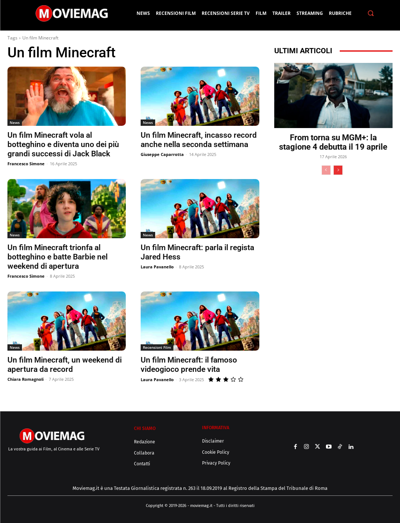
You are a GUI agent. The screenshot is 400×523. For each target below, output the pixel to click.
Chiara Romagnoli (25, 379)
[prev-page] (326, 170)
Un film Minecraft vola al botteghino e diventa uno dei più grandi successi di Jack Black (63, 144)
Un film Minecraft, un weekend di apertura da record (64, 364)
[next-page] (338, 170)
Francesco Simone (26, 163)
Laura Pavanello (157, 267)
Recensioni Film (157, 347)
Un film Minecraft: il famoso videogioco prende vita (189, 364)
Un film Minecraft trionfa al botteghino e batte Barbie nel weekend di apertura (57, 257)
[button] (371, 13)
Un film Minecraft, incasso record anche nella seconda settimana (199, 140)
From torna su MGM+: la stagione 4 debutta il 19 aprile (333, 142)
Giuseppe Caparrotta (162, 154)
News (15, 122)
